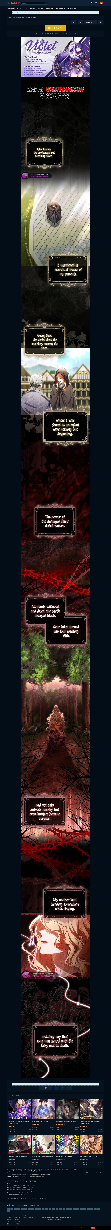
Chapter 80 (83, 1131)
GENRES (32, 8)
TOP (26, 8)
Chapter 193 (11, 1162)
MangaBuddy (10, 1171)
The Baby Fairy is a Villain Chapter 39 (25, 1182)
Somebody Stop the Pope (40, 1121)
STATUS (40, 8)
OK (92, 1228)
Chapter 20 (59, 1127)
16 (50, 1198)
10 (35, 1198)
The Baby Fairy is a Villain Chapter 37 (27, 1180)
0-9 (12, 1209)
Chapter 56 (11, 1129)
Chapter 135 (83, 1162)
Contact (9, 1218)
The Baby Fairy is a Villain (35, 1171)
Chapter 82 (35, 1127)
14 (45, 1198)
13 (43, 1198)
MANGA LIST (50, 8)
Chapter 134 (83, 1164)
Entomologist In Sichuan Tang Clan (42, 1156)
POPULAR (11, 8)
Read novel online (28, 1218)
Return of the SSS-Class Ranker (17, 1156)
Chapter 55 (11, 1131)
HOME (10, 17)
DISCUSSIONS (60, 8)
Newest (17, 1218)
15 (48, 1198)
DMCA (8, 1225)
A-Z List (17, 1225)
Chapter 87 (35, 1164)
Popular (17, 1223)
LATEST (19, 8)
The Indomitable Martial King (88, 1156)
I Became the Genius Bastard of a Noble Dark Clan (18, 1122)
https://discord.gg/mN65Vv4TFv (51, 13)
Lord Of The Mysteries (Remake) (66, 1121)
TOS (8, 1223)
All (8, 1209)
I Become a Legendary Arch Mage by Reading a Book (91, 1122)
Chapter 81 (35, 1129)
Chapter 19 (59, 1129)
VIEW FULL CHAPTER (55, 28)
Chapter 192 (11, 1164)
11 (37, 1198)
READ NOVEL (71, 8)
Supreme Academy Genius (64, 1156)
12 (40, 1198)
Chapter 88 (35, 1162)
